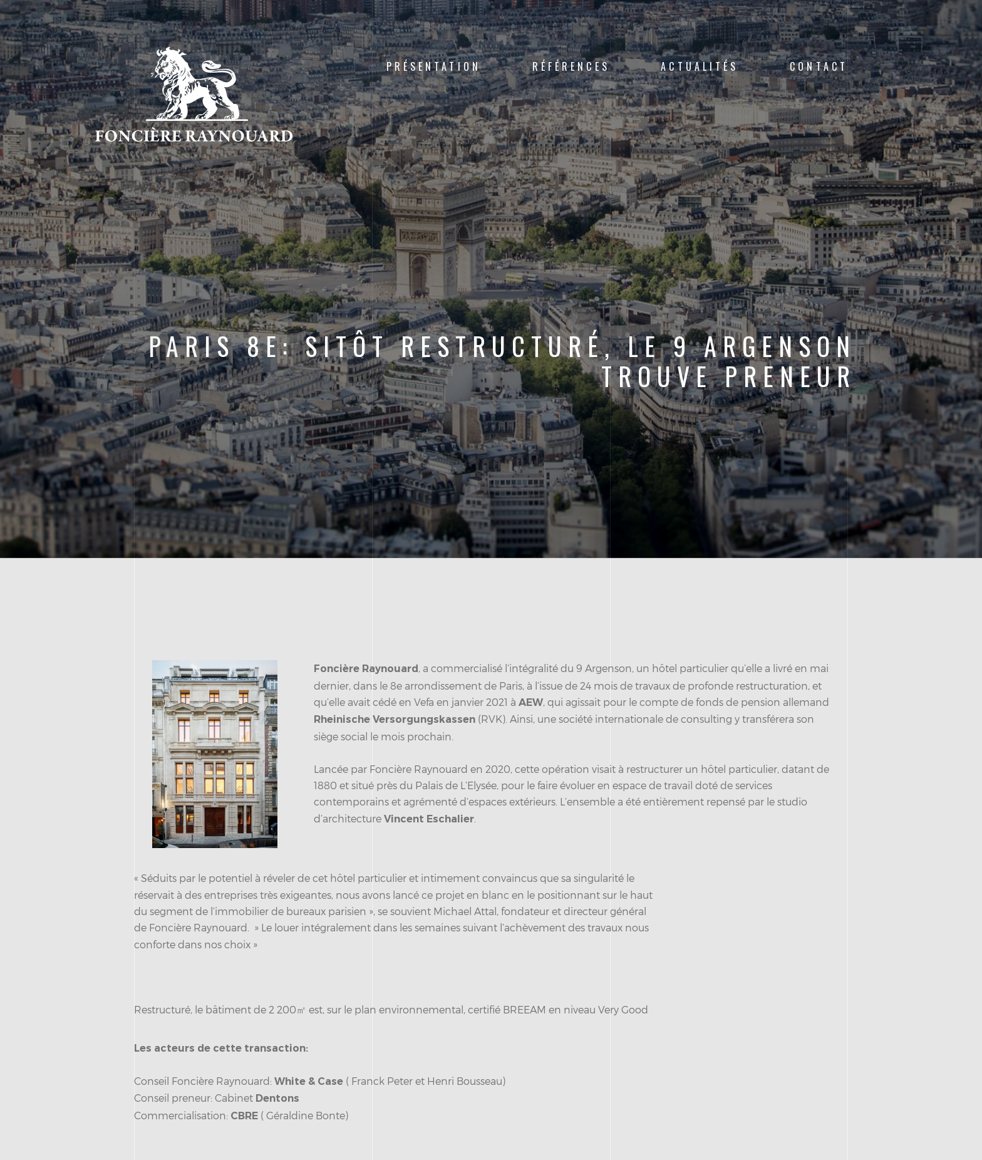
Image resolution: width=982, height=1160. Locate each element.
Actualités (699, 66)
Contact (819, 66)
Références (571, 66)
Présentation (433, 66)
